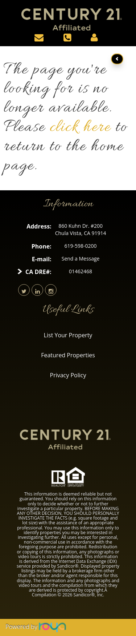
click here (80, 128)
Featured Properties (68, 355)
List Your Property (68, 335)
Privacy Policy (68, 375)
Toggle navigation (6, 10)
